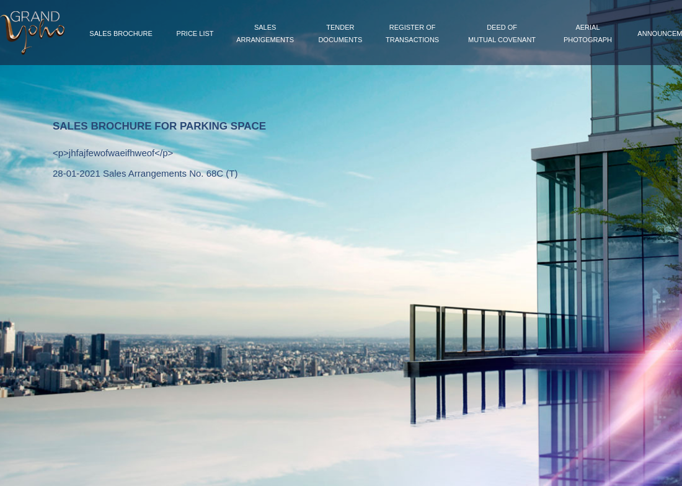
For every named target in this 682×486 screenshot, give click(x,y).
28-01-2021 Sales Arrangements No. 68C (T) (145, 173)
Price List (195, 33)
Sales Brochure (120, 33)
